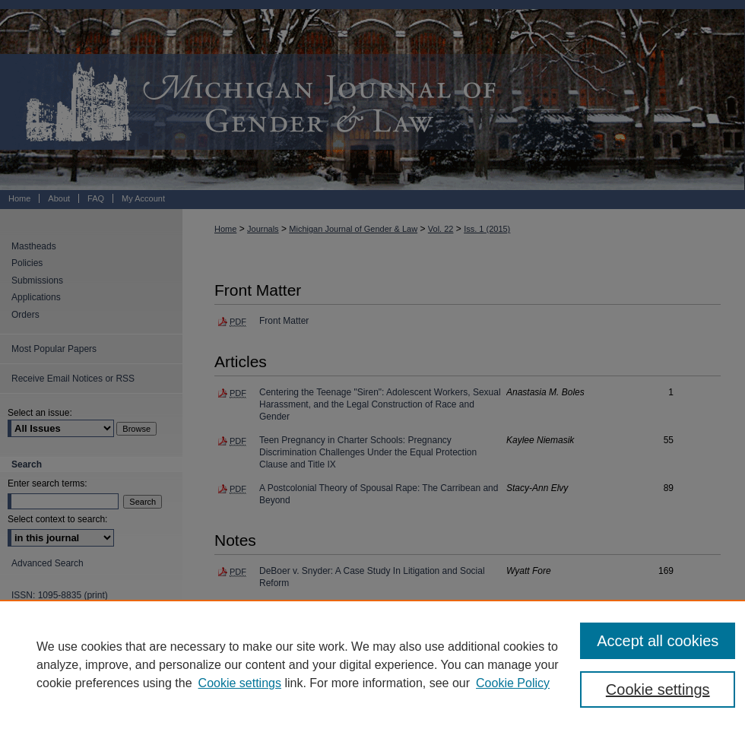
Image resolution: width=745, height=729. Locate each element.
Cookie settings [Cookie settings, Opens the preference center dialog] (658, 689)
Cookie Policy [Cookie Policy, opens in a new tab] (513, 683)
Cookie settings (239, 683)
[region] (372, 664)
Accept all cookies (657, 640)
